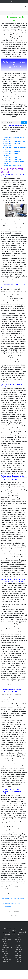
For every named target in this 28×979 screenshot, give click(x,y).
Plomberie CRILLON (6, 906)
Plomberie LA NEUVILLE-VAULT (9, 901)
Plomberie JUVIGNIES (19, 898)
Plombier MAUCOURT (14, 911)
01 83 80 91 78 (14, 1)
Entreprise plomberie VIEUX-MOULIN (7, 947)
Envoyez (24, 122)
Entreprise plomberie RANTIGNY (18, 953)
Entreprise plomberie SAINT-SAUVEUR (7, 959)
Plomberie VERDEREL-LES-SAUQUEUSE (11, 903)
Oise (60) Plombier (14, 13)
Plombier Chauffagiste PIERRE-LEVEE (14, 141)
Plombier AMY (13, 915)
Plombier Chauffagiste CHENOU (12, 165)
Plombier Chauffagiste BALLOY (12, 159)
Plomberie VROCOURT (7, 898)
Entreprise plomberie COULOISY (5, 953)
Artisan (2, 13)
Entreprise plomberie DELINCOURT (19, 959)
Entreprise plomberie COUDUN (18, 939)
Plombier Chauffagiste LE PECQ (12, 157)
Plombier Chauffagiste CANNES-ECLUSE (15, 151)
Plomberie (7, 13)
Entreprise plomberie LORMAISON (18, 947)
